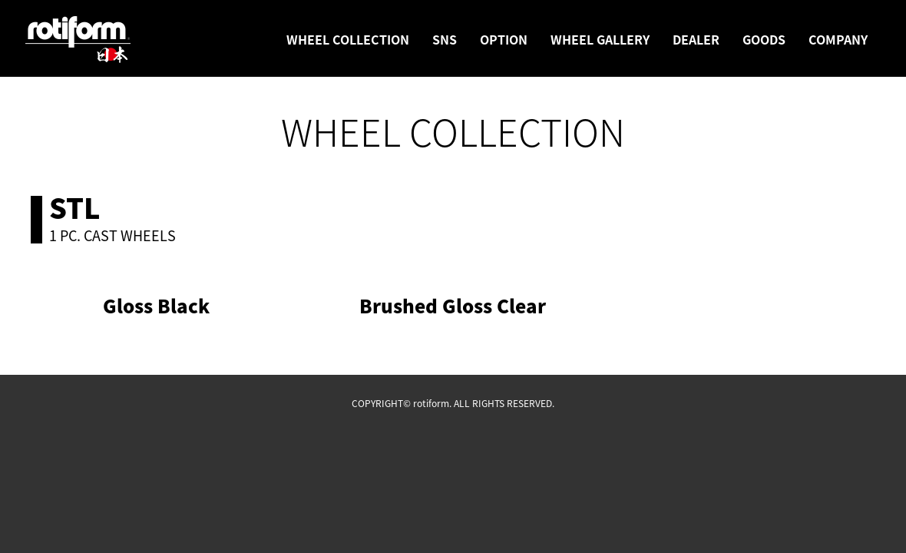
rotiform (78, 40)
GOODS (763, 39)
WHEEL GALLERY (600, 39)
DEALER (696, 39)
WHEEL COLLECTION (347, 39)
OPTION (503, 39)
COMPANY (838, 39)
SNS (444, 39)
